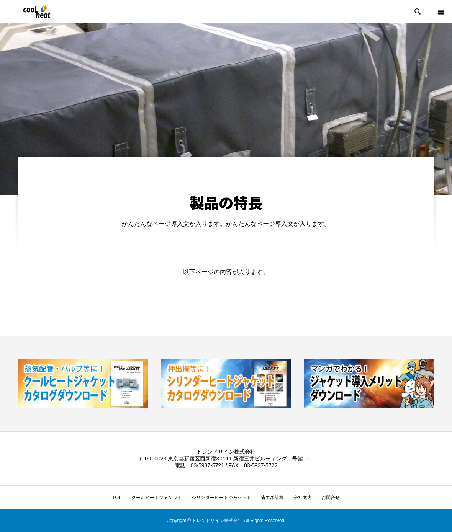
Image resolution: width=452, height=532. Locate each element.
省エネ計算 (272, 497)
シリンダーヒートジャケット (221, 497)
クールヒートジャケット (156, 497)
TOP (116, 497)
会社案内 (302, 497)
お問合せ (330, 497)
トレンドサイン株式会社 (226, 452)
